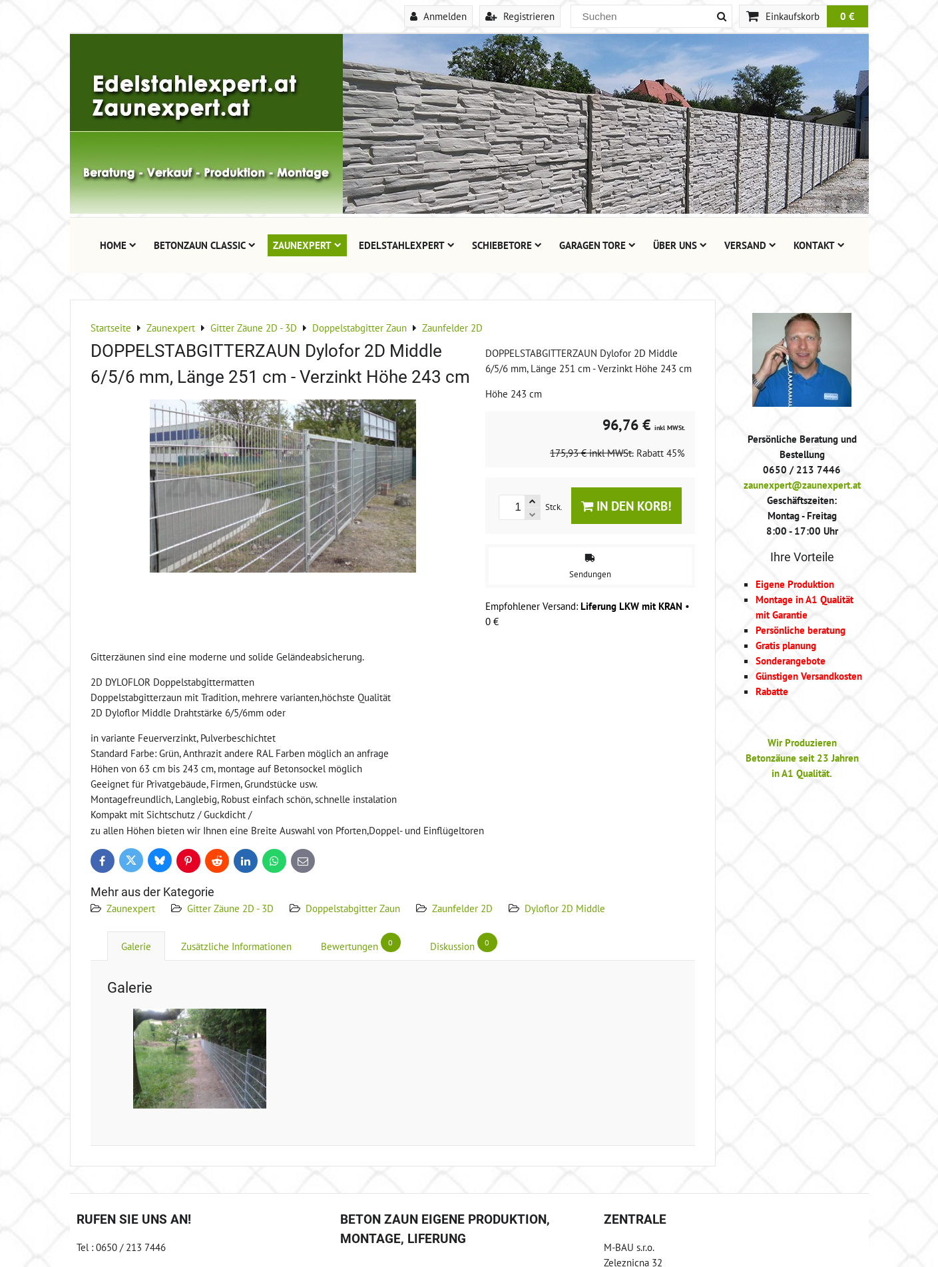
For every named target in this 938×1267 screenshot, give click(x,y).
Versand (750, 245)
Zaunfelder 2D (462, 908)
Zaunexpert (307, 245)
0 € (847, 16)
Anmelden (438, 16)
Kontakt (819, 245)
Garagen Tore (597, 245)
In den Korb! (626, 505)
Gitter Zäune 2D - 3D (230, 908)
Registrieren (520, 16)
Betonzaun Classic (205, 245)
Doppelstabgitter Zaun (353, 908)
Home (118, 245)
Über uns (680, 245)
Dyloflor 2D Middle (565, 908)
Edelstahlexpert (407, 245)
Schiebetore (507, 245)
